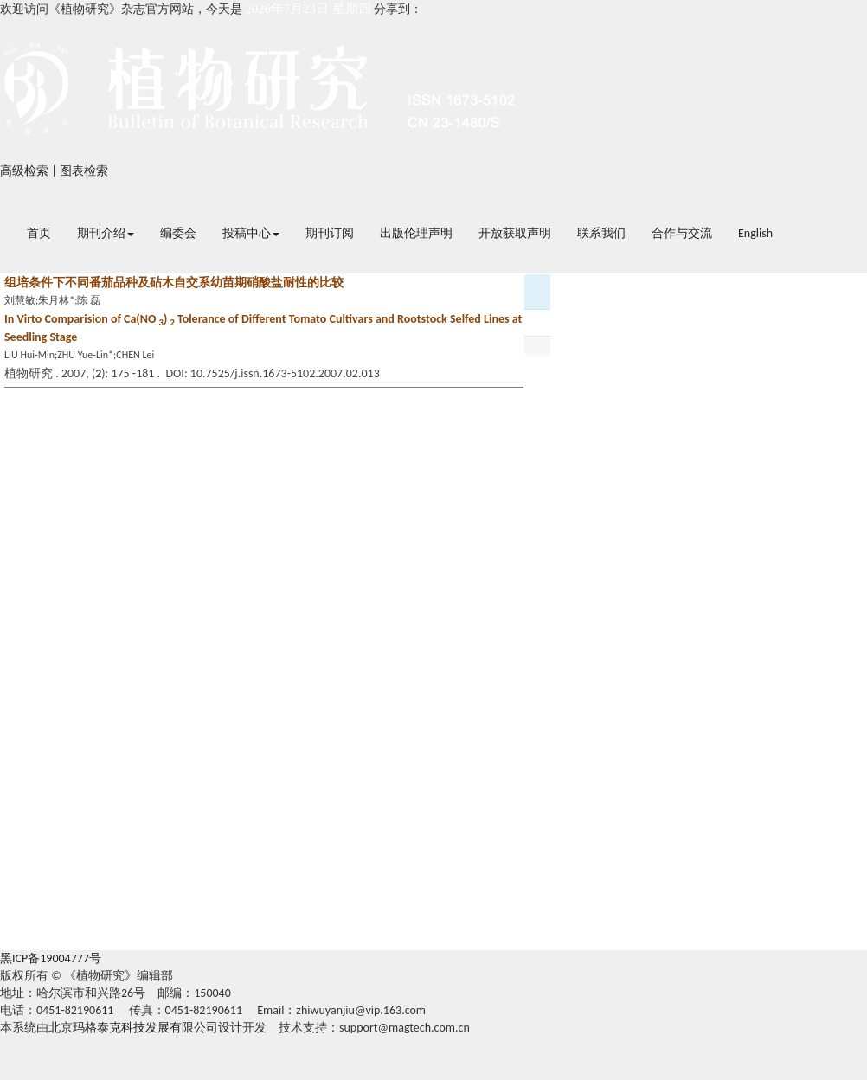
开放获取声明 (514, 233)
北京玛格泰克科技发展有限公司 (133, 1027)
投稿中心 (250, 233)
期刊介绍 (105, 233)
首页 (39, 233)
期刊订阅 (329, 233)
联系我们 (601, 233)
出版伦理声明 (416, 233)
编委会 (178, 233)
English (755, 233)
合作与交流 (682, 233)
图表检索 (84, 171)
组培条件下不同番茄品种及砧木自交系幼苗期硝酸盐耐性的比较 (174, 282)
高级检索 (24, 171)
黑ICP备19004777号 (50, 958)
